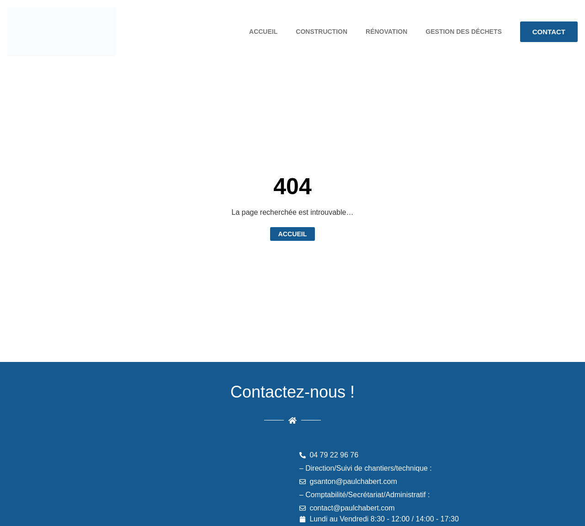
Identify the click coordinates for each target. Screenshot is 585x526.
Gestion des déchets (463, 31)
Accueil (263, 31)
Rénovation (386, 31)
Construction (321, 31)
